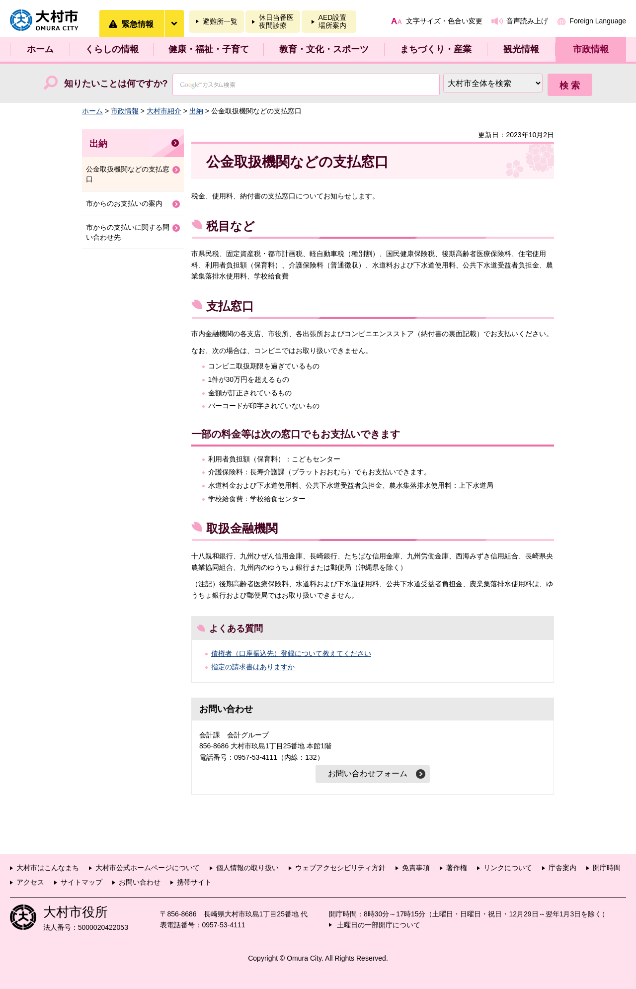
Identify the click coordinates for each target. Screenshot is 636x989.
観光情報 (521, 49)
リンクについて (507, 868)
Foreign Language (597, 21)
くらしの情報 (112, 49)
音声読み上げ (527, 21)
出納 (196, 111)
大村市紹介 (164, 111)
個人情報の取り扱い (247, 868)
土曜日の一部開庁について (378, 925)
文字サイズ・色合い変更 (444, 21)
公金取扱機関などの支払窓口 (127, 174)
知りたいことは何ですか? (116, 84)
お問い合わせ (139, 882)
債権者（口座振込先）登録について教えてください (291, 653)
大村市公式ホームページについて (147, 868)
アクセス (30, 882)
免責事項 (416, 868)
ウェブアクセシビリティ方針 (340, 868)
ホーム (40, 49)
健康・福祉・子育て (208, 49)
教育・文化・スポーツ (324, 49)
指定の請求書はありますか (253, 667)
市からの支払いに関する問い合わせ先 (127, 232)
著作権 (456, 868)
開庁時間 (607, 868)
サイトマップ (81, 882)
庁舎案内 (562, 868)
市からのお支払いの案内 (124, 203)
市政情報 (591, 49)
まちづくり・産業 (436, 49)
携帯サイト (194, 882)
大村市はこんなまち (47, 868)
